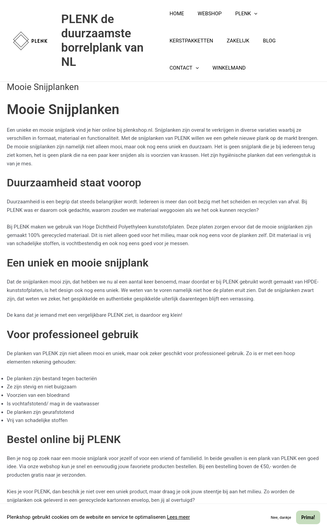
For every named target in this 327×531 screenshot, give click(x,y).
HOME (177, 20)
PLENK (239, 20)
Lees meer (179, 517)
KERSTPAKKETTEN (282, 20)
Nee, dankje (280, 517)
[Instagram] (278, 501)
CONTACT (240, 47)
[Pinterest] (298, 501)
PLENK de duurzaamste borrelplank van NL (103, 33)
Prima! (308, 517)
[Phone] (268, 501)
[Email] (258, 501)
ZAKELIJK (181, 47)
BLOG (209, 47)
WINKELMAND (281, 47)
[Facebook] (288, 501)
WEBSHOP (206, 20)
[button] (247, 20)
